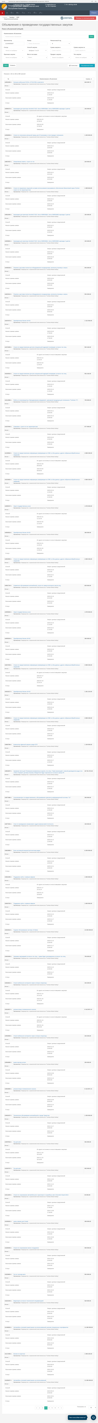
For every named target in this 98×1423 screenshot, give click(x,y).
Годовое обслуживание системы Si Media (25, 930)
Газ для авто (17, 1142)
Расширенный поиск (87, 65)
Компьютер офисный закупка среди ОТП (25, 744)
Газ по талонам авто (19, 1274)
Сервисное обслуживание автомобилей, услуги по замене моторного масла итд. (37, 585)
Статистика (73, 65)
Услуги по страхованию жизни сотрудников (26, 1248)
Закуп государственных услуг (22, 506)
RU (96, 1)
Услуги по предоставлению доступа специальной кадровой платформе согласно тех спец (39, 347)
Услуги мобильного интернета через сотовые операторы (30, 983)
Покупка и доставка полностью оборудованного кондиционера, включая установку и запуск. (40, 267)
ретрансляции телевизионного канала (24, 1009)
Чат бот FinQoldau (50, 6)
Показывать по (81, 1406)
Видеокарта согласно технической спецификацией (28, 1301)
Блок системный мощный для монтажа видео (26, 850)
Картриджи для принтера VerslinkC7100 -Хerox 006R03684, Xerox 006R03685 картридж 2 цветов (41, 108)
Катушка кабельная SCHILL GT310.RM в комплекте (28, 82)
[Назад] (36, 1408)
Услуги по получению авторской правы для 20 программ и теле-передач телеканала (38, 135)
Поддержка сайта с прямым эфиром (24, 877)
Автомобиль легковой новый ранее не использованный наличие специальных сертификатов (40, 1327)
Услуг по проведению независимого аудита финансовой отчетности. (33, 824)
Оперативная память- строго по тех (23, 161)
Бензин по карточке (19, 1354)
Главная (4, 17)
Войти (93, 13)
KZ (92, 1)
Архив (3, 1)
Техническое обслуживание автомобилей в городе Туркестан (31, 1115)
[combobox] (37, 57)
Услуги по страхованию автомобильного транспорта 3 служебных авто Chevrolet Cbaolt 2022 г (41, 1195)
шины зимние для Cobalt (20, 1221)
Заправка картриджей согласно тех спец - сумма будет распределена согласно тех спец (39, 956)
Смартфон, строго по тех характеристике (25, 426)
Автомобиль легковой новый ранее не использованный (29, 1380)
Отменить (12, 65)
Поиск (91, 36)
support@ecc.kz (51, 4)
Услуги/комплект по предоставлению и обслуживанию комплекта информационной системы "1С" (42, 797)
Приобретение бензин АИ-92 (21, 320)
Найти (6, 65)
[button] (60, 43)
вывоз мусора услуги (19, 1062)
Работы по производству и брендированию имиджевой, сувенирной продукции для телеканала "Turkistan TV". (45, 400)
